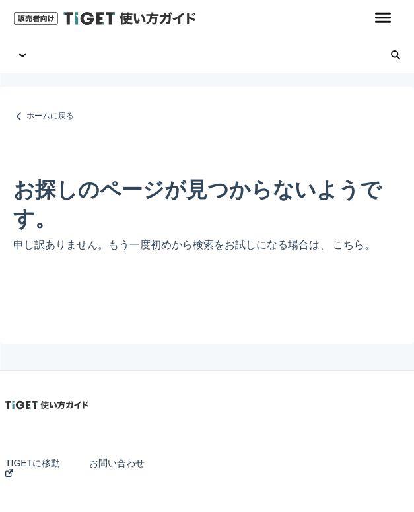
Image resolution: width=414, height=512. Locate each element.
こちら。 (354, 244)
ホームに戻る (50, 115)
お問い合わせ (117, 463)
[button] (382, 18)
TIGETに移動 (32, 467)
